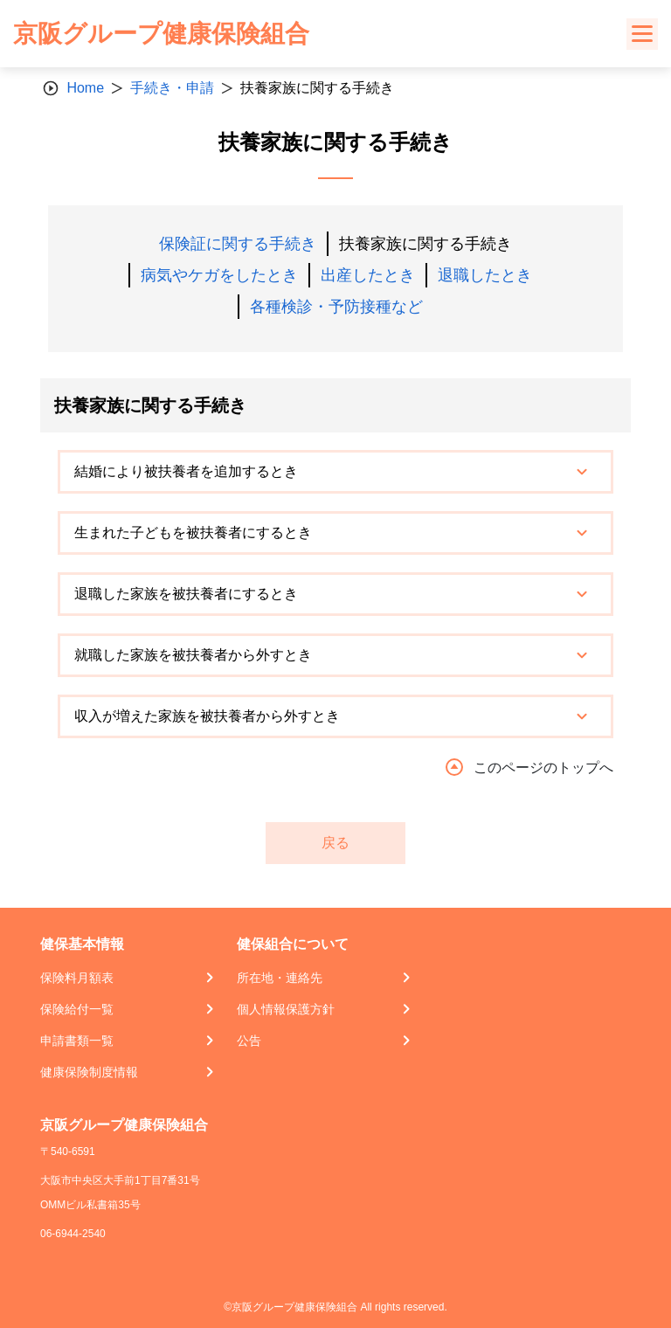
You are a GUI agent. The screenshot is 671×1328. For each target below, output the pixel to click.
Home (85, 87)
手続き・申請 (172, 87)
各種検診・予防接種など (336, 306)
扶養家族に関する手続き (425, 243)
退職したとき (485, 275)
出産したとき (368, 275)
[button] (335, 472)
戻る (335, 842)
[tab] (335, 472)
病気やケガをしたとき (219, 275)
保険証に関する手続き (237, 243)
